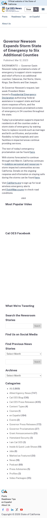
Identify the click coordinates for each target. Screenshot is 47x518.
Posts (4, 17)
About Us (6, 23)
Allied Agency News (20, 393)
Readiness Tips (18, 17)
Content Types (17, 406)
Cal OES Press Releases (22, 402)
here (32, 152)
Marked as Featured (20, 455)
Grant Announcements (21, 433)
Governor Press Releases (22, 424)
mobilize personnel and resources (22, 164)
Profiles (13, 473)
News (12, 460)
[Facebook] (23, 268)
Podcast (13, 464)
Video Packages (17, 478)
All (10, 388)
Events (13, 420)
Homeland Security (19, 438)
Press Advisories (18, 469)
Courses (13, 411)
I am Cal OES (16, 442)
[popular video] (23, 217)
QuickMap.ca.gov (15, 189)
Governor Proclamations (22, 429)
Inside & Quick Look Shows (23, 446)
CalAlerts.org (13, 183)
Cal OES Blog (16, 397)
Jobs (11, 451)
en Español (35, 17)
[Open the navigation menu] (43, 9)
